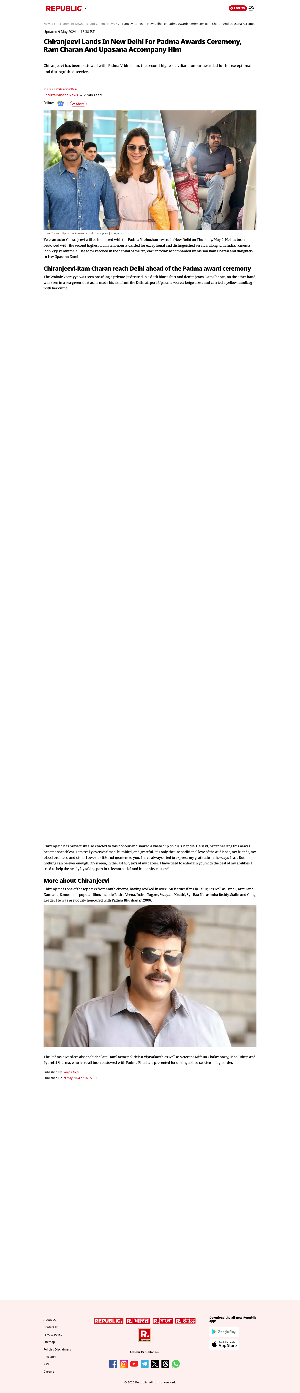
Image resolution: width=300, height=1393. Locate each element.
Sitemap (49, 1342)
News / (48, 24)
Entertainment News (61, 95)
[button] (78, 104)
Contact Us (51, 1327)
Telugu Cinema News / (101, 24)
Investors (50, 1357)
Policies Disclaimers (57, 1349)
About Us (50, 1320)
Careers (49, 1371)
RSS (46, 1364)
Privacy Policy (53, 1335)
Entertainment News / (69, 24)
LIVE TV (237, 8)
